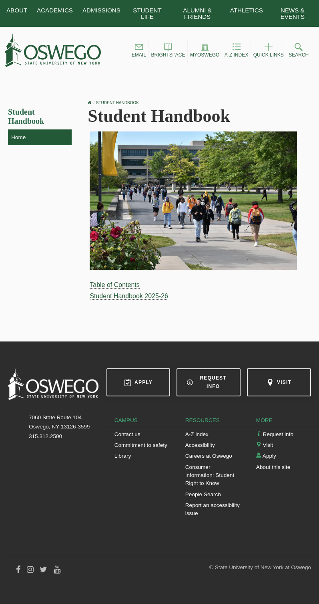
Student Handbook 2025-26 (129, 296)
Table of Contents (115, 284)
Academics (55, 10)
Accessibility (200, 445)
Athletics (246, 10)
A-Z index (197, 434)
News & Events (293, 13)
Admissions (101, 10)
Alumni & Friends (197, 13)
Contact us (127, 434)
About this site (273, 467)
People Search (203, 494)
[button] (138, 51)
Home (18, 137)
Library (122, 456)
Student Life (147, 13)
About (16, 10)
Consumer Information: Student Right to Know (209, 475)
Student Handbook (26, 116)
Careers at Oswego (208, 456)
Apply (138, 382)
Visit (279, 382)
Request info (206, 382)
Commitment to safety (140, 445)
